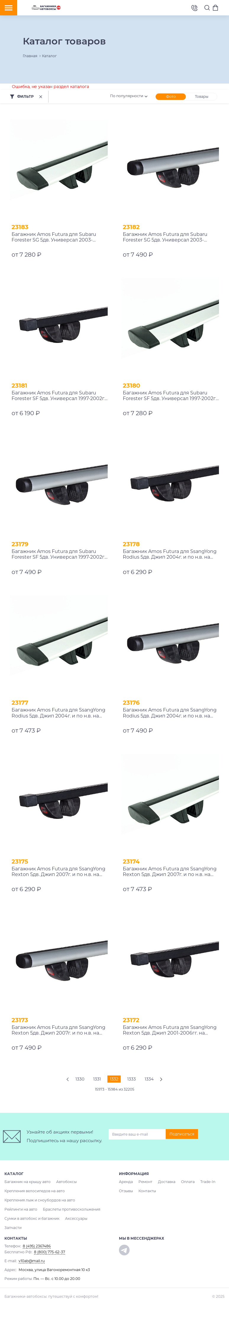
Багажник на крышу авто (27, 1181)
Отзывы (126, 1191)
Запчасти (13, 1227)
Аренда (126, 1181)
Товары (201, 96)
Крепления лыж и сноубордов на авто (39, 1200)
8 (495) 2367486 (194, 7)
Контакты (147, 1191)
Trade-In (207, 1181)
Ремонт (145, 1181)
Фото (171, 96)
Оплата (188, 1181)
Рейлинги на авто (20, 1209)
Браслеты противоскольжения (71, 1209)
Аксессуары (76, 1218)
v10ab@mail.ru (32, 1261)
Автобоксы (66, 1181)
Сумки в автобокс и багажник (31, 1218)
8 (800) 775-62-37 (49, 1252)
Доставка (166, 1181)
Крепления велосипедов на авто (34, 1191)
